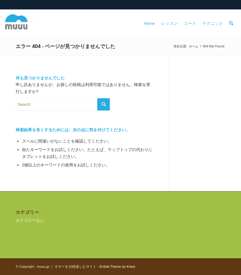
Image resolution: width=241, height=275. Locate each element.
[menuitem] (149, 23)
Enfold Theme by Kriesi (117, 266)
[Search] (231, 23)
